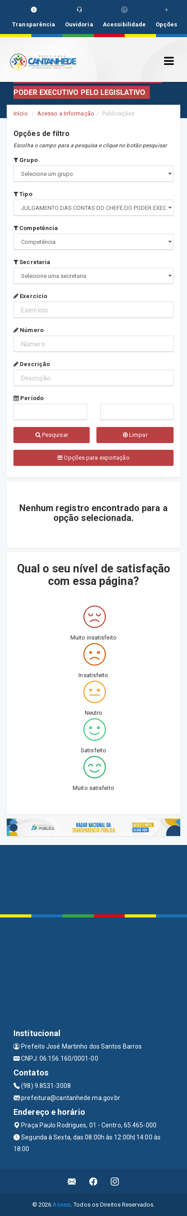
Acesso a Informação (65, 113)
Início (20, 113)
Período (28, 398)
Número (28, 330)
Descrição (31, 364)
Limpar (135, 434)
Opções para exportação (93, 457)
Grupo (25, 160)
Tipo (22, 194)
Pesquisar (51, 434)
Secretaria (31, 262)
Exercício (30, 296)
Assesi (61, 1204)
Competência (35, 228)
